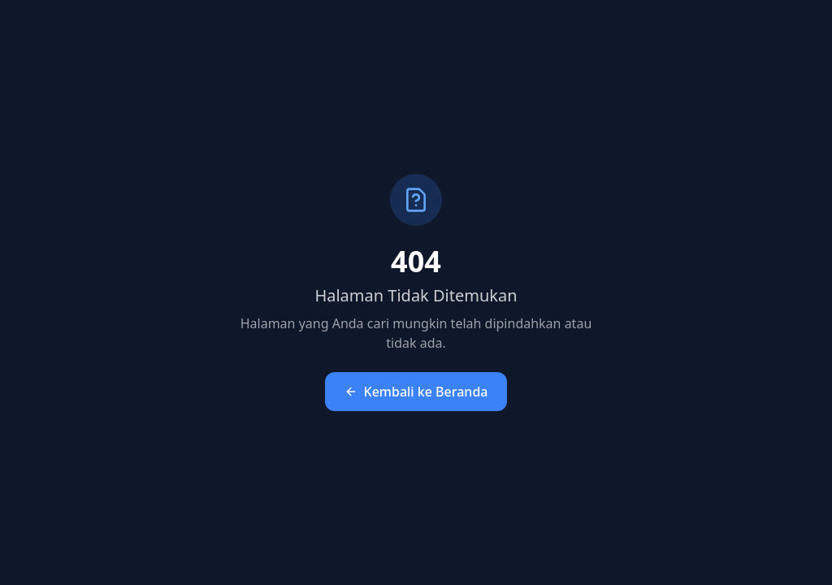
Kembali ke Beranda (416, 392)
